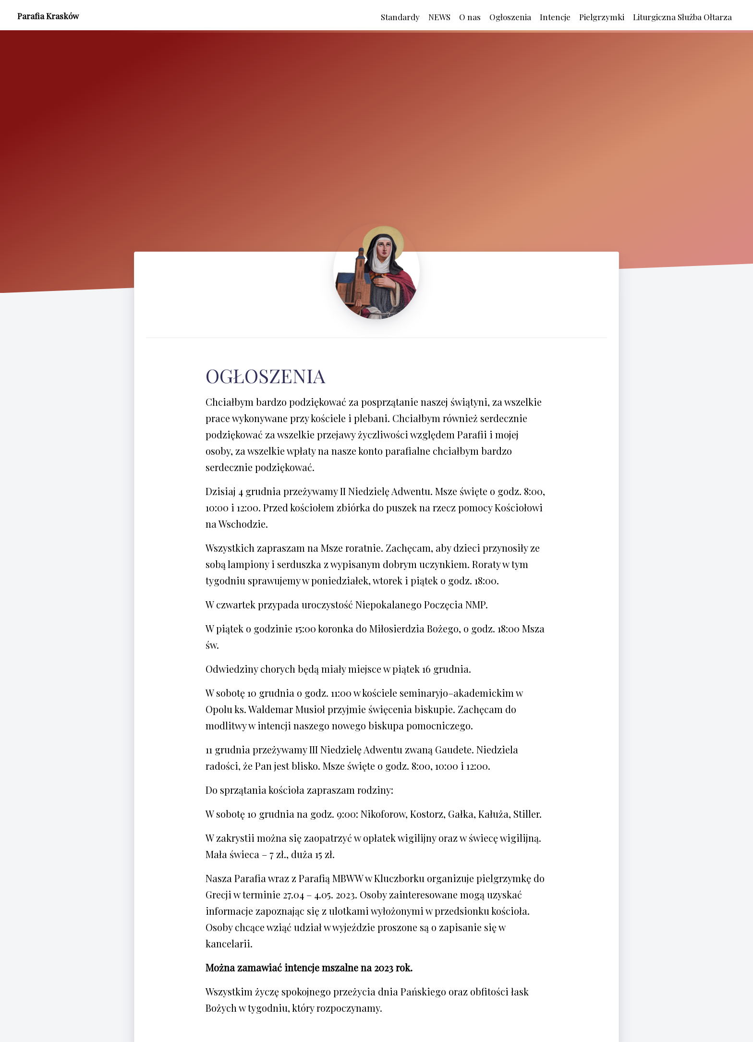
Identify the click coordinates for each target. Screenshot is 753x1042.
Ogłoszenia (510, 17)
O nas (470, 17)
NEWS (439, 17)
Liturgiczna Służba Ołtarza (682, 17)
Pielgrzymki (601, 17)
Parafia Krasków (48, 16)
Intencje (555, 17)
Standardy (400, 17)
